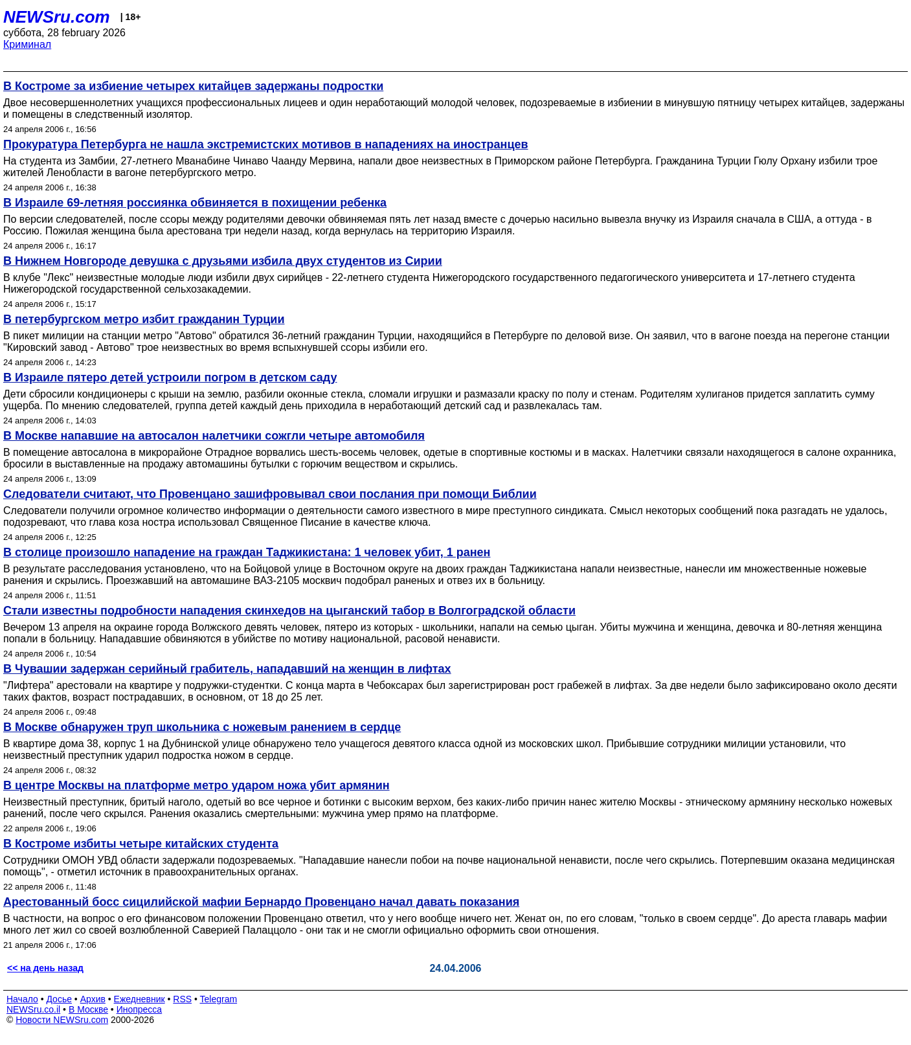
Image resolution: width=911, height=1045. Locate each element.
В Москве (88, 1009)
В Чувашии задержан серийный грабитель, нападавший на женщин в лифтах (227, 668)
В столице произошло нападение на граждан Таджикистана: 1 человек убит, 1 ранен (246, 552)
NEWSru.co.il (33, 1009)
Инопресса (140, 1009)
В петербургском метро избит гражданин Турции (143, 319)
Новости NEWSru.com (62, 1020)
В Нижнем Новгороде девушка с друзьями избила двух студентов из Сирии (222, 260)
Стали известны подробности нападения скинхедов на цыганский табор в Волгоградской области (289, 610)
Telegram (219, 999)
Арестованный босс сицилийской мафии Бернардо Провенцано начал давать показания (261, 901)
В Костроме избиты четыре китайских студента (140, 843)
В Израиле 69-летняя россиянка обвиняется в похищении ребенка (195, 202)
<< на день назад (45, 968)
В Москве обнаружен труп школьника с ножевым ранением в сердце (202, 727)
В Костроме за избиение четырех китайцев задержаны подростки (193, 86)
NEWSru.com (56, 17)
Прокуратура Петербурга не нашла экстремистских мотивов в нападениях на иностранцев (265, 144)
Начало (22, 999)
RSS (182, 999)
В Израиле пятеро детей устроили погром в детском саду (170, 377)
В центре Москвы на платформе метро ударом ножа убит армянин (196, 785)
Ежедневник (139, 999)
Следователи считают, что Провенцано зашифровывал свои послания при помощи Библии (270, 494)
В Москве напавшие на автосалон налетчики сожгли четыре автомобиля (214, 435)
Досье (59, 999)
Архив (93, 999)
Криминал (27, 44)
